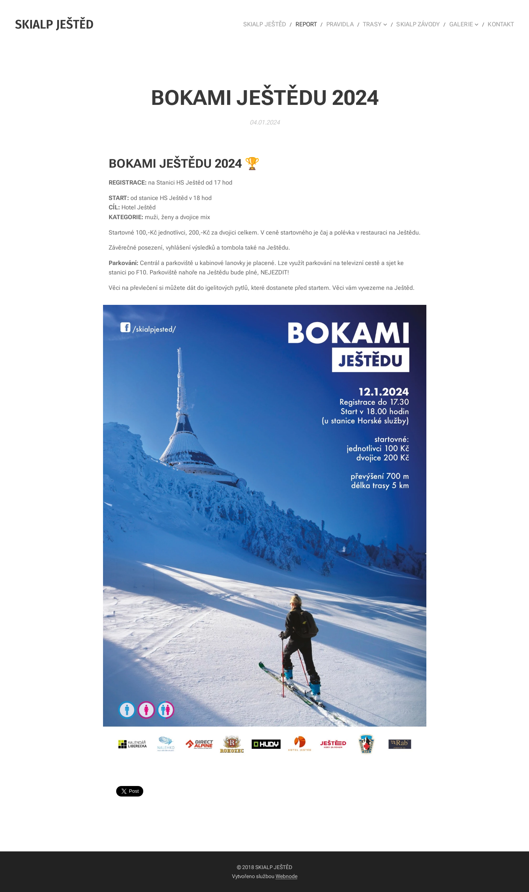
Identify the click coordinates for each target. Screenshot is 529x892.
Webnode (286, 876)
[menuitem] (276, 24)
